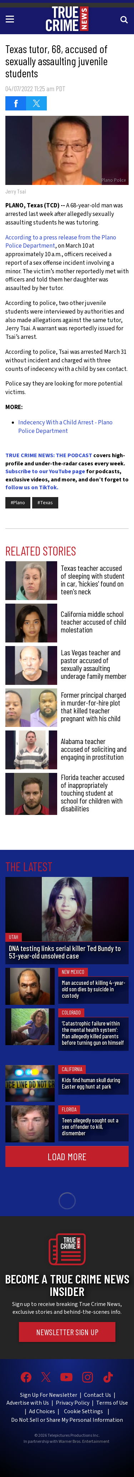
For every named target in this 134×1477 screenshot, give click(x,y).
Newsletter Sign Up (67, 1332)
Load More (67, 1156)
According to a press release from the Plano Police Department (60, 242)
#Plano (18, 502)
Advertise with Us (27, 1403)
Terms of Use (112, 1403)
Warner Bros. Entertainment (84, 1442)
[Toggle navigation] (11, 18)
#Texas (45, 502)
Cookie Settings (83, 1411)
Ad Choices (42, 1411)
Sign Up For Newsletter (48, 1395)
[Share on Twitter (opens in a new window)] (36, 103)
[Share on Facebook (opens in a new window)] (15, 103)
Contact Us (97, 1395)
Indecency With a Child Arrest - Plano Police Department (65, 426)
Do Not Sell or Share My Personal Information (67, 1420)
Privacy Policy (72, 1403)
